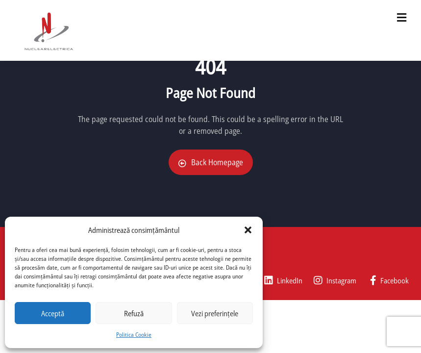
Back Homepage (210, 162)
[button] (248, 230)
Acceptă (52, 313)
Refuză (134, 313)
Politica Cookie (133, 334)
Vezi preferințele (214, 313)
